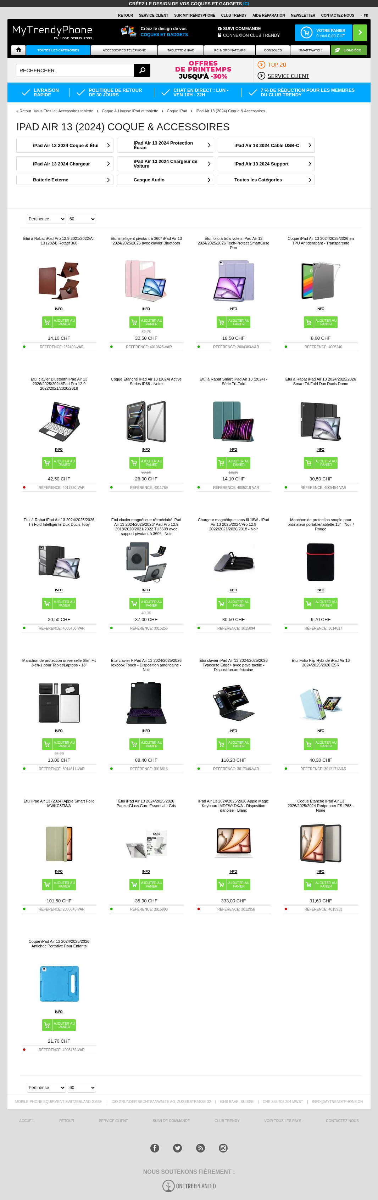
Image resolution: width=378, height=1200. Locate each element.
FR (366, 16)
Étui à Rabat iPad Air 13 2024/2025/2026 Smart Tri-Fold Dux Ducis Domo (320, 381)
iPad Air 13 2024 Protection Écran (163, 145)
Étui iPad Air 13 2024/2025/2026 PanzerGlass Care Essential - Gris (146, 803)
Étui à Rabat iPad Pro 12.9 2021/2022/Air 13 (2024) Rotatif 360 (59, 240)
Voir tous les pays (282, 1121)
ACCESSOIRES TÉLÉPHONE (124, 50)
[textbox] (83, 70)
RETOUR (125, 15)
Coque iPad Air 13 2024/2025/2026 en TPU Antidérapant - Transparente (321, 240)
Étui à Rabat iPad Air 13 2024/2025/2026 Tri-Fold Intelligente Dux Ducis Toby (59, 522)
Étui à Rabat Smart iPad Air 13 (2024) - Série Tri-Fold (233, 381)
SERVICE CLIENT (153, 15)
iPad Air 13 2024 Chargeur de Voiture (165, 163)
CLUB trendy (227, 1121)
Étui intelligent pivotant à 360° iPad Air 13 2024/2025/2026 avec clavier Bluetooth (146, 240)
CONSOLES (273, 50)
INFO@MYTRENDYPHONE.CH (337, 1102)
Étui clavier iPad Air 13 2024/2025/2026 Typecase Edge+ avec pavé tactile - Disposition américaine (233, 665)
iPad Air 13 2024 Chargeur (61, 164)
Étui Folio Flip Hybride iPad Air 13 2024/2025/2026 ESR (321, 662)
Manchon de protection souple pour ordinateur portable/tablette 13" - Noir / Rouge (321, 524)
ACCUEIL (26, 1121)
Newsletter (303, 15)
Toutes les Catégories (258, 180)
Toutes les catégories (58, 50)
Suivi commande (242, 28)
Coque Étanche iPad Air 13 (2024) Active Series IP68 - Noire (146, 381)
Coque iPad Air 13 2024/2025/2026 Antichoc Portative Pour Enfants (59, 943)
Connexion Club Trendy (251, 35)
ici (246, 3)
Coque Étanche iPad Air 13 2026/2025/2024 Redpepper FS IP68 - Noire (321, 805)
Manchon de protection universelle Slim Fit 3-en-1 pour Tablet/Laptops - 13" (59, 662)
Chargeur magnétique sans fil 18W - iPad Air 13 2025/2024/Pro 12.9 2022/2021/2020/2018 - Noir (233, 524)
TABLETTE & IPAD (180, 50)
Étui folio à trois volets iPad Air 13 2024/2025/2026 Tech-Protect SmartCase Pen (233, 243)
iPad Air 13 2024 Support (261, 164)
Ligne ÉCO (352, 50)
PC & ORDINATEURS (229, 50)
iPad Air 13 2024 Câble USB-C (266, 145)
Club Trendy (234, 15)
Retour (25, 111)
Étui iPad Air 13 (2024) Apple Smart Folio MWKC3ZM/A (59, 803)
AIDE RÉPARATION (268, 15)
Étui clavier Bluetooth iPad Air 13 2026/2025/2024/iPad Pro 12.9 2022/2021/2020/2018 (59, 383)
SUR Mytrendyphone (194, 15)
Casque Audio (149, 180)
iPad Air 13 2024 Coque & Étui (65, 145)
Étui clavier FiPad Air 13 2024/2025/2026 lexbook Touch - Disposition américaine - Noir (146, 665)
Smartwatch (310, 50)
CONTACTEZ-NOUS (337, 15)
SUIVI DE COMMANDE (171, 1121)
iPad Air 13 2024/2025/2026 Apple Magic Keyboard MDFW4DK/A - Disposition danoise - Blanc (233, 805)
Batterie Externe (50, 180)
